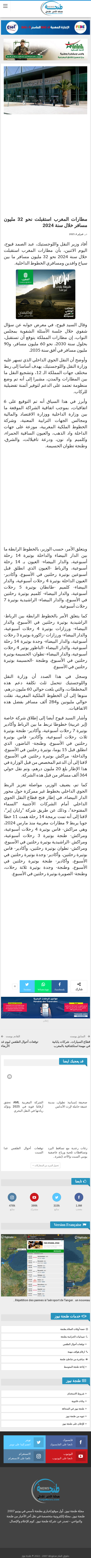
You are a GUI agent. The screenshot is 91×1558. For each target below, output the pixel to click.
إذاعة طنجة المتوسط (74, 1367)
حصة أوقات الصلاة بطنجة (74, 1329)
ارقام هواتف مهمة (78, 1351)
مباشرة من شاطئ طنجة (74, 1359)
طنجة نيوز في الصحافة (73, 1408)
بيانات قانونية (78, 1401)
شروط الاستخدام (75, 1393)
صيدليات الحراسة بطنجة (74, 1336)
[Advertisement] (45, 163)
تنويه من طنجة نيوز (75, 1416)
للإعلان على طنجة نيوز (73, 1423)
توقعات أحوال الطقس (73, 1344)
